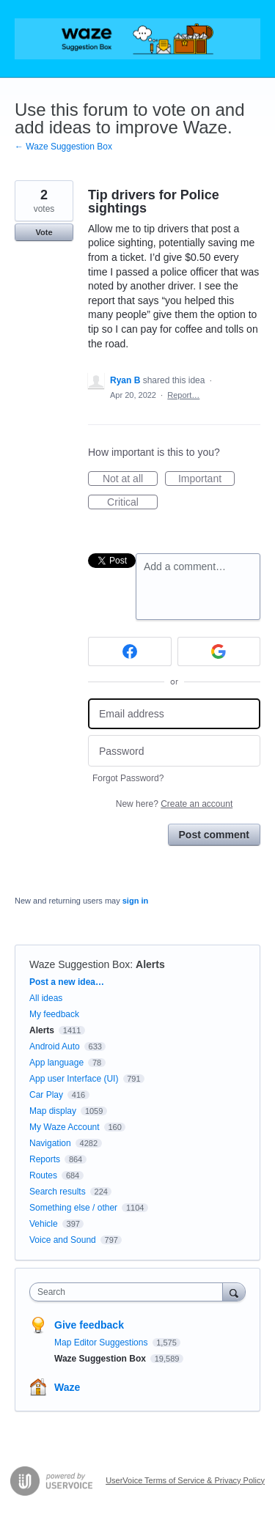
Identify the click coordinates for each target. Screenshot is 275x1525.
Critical (132, 502)
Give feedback (89, 1325)
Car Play (46, 1095)
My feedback (54, 1014)
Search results (57, 1191)
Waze (67, 1387)
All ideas (45, 998)
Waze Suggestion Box (79, 964)
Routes (43, 1175)
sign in (135, 900)
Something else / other (73, 1208)
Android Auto (54, 1046)
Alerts (150, 964)
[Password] (174, 751)
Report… (183, 395)
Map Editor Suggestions (102, 1342)
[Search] (234, 1291)
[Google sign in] (219, 651)
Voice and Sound (62, 1240)
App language (56, 1062)
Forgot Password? (128, 778)
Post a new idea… (66, 982)
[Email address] (174, 714)
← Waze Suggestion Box (63, 146)
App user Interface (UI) (73, 1079)
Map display (52, 1111)
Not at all (130, 479)
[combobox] (129, 1292)
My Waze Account (64, 1127)
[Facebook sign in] (130, 651)
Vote (43, 232)
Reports (44, 1159)
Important (206, 479)
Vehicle (43, 1224)
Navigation (50, 1143)
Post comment (214, 835)
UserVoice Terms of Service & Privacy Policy (185, 1480)
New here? (174, 804)
